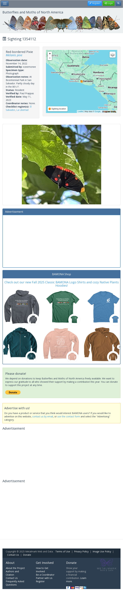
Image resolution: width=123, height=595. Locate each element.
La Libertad (22, 109)
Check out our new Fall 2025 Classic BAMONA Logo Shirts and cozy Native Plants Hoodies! (61, 283)
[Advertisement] (61, 241)
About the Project (15, 568)
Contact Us (13, 554)
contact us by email (42, 416)
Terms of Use (62, 551)
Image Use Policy (102, 551)
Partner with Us (44, 578)
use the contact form (68, 416)
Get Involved (45, 563)
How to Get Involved (42, 569)
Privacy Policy (81, 551)
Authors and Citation (12, 573)
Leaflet (80, 111)
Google (97, 111)
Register (40, 581)
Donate (27, 554)
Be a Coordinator (45, 574)
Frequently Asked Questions (15, 583)
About (10, 563)
